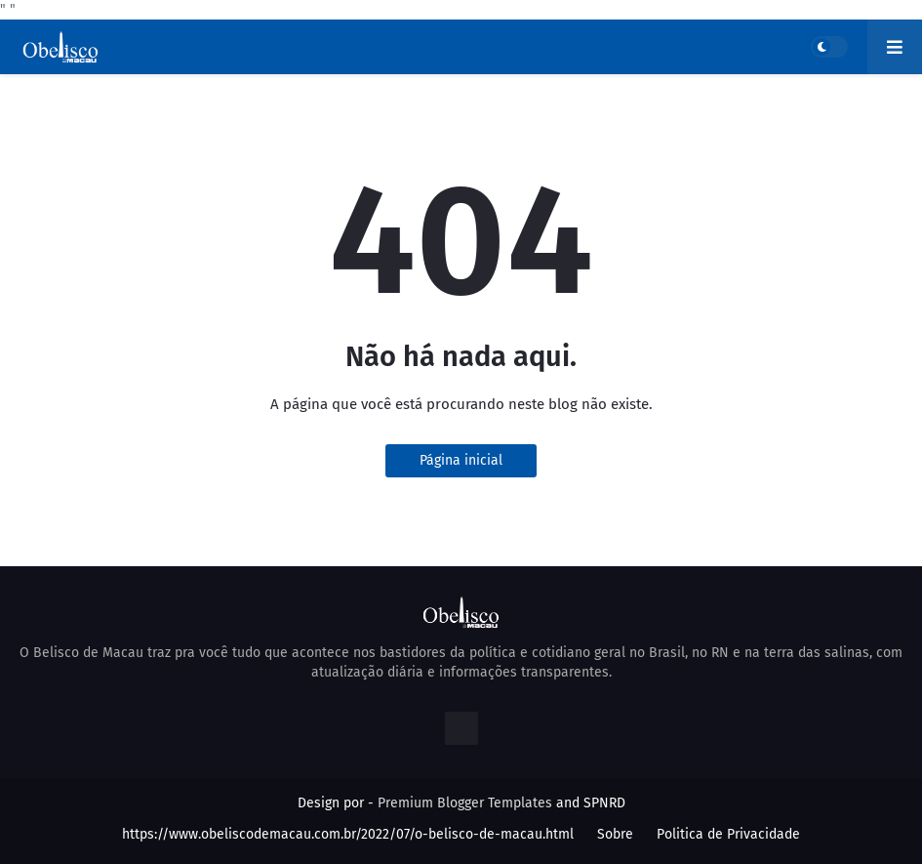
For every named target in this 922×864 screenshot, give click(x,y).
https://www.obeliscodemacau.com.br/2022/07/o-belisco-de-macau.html (348, 834)
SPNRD (604, 803)
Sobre (615, 834)
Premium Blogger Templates (465, 803)
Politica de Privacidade (728, 834)
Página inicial (461, 460)
